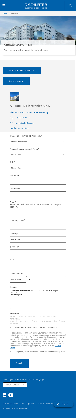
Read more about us (19, 128)
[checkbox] (38, 351)
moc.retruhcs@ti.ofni (24, 123)
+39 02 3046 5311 (22, 118)
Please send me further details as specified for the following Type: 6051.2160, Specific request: (38, 299)
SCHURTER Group (10, 404)
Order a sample (16, 81)
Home (5, 14)
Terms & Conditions (45, 404)
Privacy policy (27, 404)
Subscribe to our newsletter (21, 70)
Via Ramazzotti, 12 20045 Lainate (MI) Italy (29, 112)
